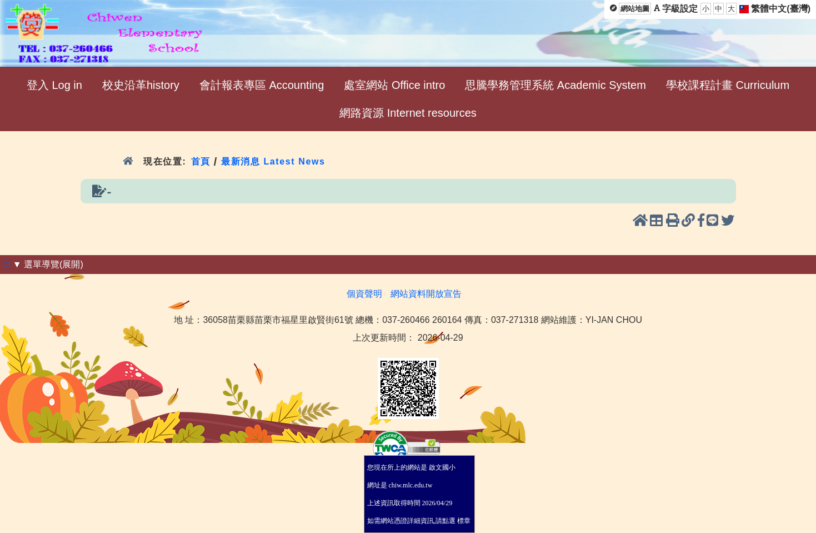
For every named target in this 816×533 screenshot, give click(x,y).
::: (6, 264)
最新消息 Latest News (273, 161)
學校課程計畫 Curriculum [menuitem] (727, 85)
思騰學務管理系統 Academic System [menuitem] (555, 85)
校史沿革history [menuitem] (140, 85)
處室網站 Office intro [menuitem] (394, 85)
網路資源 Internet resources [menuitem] (408, 113)
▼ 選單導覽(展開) (48, 264)
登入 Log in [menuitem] (54, 85)
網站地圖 (634, 8)
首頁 (201, 161)
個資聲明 (364, 293)
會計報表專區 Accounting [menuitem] (261, 85)
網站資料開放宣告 (426, 293)
